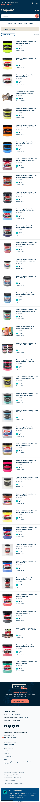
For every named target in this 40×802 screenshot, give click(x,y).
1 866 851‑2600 (23, 717)
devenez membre (6, 4)
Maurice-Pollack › (11, 738)
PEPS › (6, 753)
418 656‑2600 (16, 715)
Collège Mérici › (9, 756)
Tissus (25, 23)
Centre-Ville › (9, 744)
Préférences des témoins (14, 783)
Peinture (20, 23)
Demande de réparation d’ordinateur (14, 772)
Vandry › (6, 751)
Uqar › (6, 759)
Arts (15, 23)
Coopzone (9, 23)
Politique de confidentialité (11, 775)
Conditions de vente (9, 780)
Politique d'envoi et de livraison (12, 778)
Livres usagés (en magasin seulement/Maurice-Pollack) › (18, 763)
